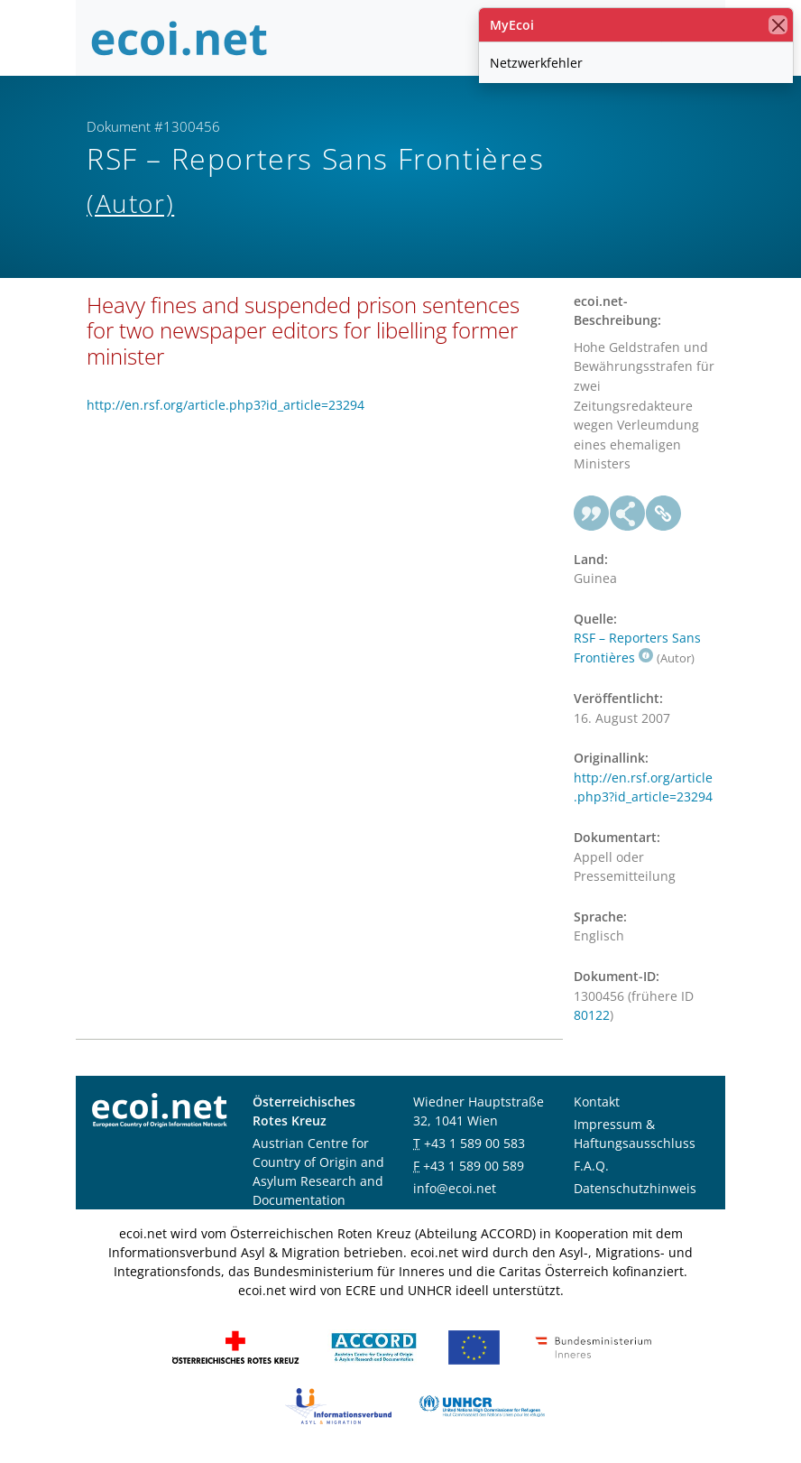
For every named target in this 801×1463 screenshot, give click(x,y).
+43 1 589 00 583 (474, 1143)
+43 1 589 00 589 (473, 1165)
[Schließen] (778, 24)
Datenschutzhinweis (635, 1188)
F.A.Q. (591, 1165)
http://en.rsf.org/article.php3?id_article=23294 (225, 404)
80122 (592, 1014)
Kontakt (597, 1101)
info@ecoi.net (454, 1188)
